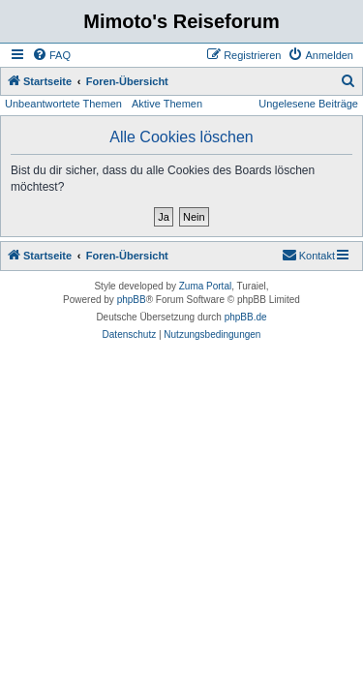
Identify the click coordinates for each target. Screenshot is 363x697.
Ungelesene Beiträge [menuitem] (308, 103)
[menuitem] (51, 55)
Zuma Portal (205, 286)
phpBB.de (246, 317)
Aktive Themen (167, 103)
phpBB (131, 299)
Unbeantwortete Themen (63, 103)
